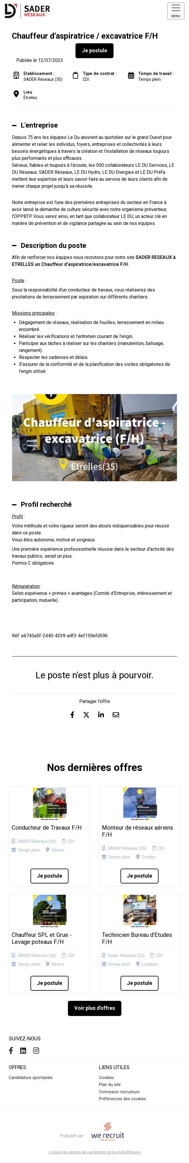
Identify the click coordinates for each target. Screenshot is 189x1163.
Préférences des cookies (122, 1098)
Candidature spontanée (31, 1077)
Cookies (106, 1077)
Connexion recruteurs (119, 1091)
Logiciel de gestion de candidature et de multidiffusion (94, 1152)
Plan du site (110, 1084)
